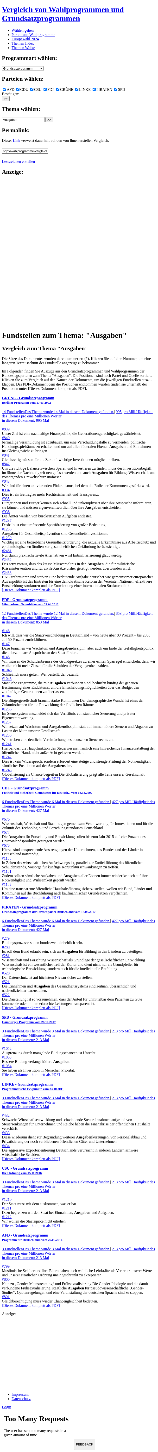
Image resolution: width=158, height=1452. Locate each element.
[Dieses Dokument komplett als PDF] (31, 590)
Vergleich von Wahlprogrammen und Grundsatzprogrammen (63, 14)
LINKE (83, 89)
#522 (6, 995)
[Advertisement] (21, 252)
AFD (8, 89)
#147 (6, 644)
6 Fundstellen (56, 802)
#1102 (6, 884)
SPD (119, 89)
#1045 (7, 670)
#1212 (7, 1217)
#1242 (7, 757)
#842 (6, 464)
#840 (6, 438)
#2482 (7, 560)
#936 (6, 512)
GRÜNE (64, 89)
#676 (6, 819)
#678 (6, 845)
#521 (6, 982)
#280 (6, 947)
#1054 (7, 1066)
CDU (22, 89)
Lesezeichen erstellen (18, 161)
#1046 (7, 679)
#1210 (7, 1199)
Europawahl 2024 (25, 39)
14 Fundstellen (58, 412)
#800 (6, 1279)
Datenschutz (21, 1399)
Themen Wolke (23, 48)
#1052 (7, 1048)
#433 (6, 1133)
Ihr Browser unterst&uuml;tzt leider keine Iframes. (38, 1427)
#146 (6, 631)
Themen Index (23, 43)
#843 (6, 481)
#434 (6, 1146)
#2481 (7, 551)
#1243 (7, 770)
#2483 (7, 573)
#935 (6, 499)
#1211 (6, 1208)
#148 (6, 657)
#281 (6, 956)
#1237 (7, 520)
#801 (6, 1297)
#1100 (6, 858)
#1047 (7, 696)
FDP (49, 89)
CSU (36, 89)
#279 (6, 938)
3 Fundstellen (56, 1031)
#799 (6, 1266)
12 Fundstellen (58, 613)
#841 (6, 455)
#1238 (7, 529)
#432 (6, 1115)
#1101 (6, 871)
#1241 (7, 744)
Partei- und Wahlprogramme (33, 35)
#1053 (7, 1057)
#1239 (7, 538)
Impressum (20, 1394)
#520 (6, 973)
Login (6, 1407)
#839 (6, 429)
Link (16, 140)
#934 (6, 490)
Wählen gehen (23, 30)
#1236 (7, 709)
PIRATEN (102, 89)
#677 (6, 832)
